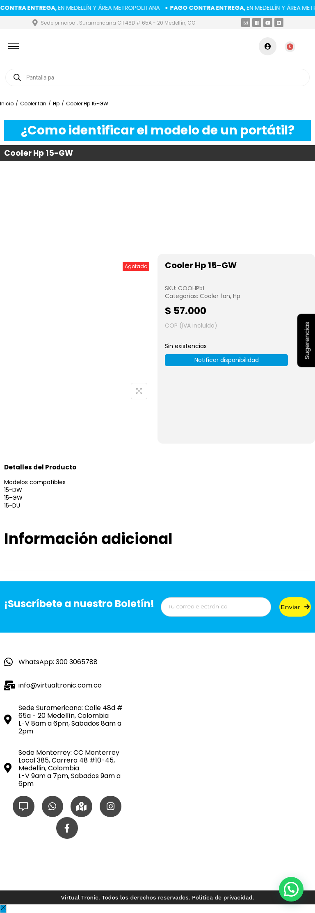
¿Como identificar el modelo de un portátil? (157, 130)
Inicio (7, 103)
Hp (56, 103)
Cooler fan (33, 103)
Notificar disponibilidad (226, 360)
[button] (291, 889)
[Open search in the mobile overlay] (157, 77)
